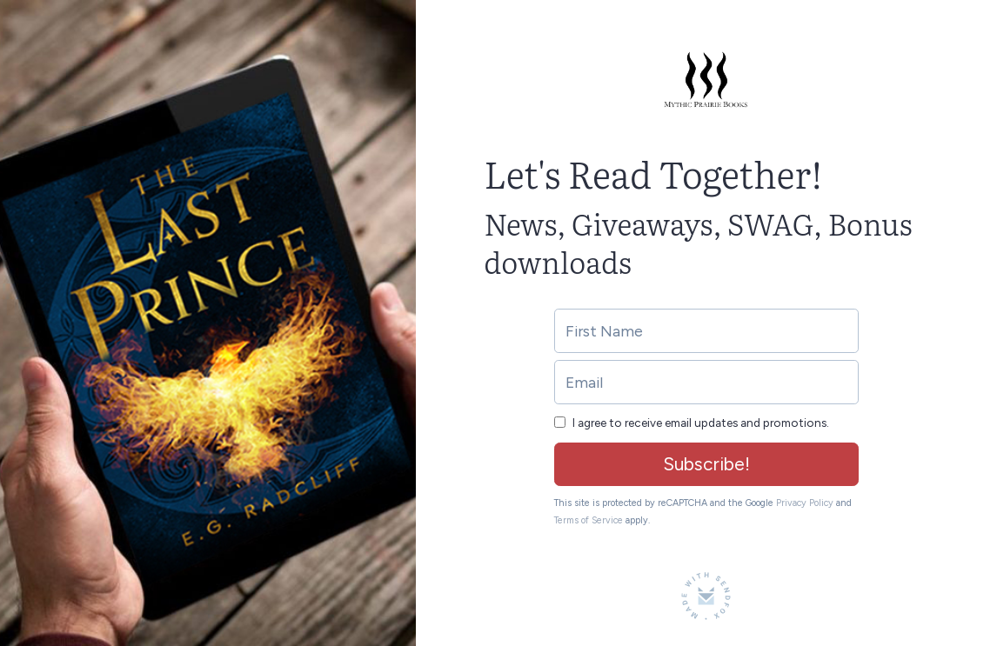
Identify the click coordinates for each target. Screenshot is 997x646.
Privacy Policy (804, 503)
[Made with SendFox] (706, 596)
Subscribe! (706, 464)
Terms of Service (588, 520)
